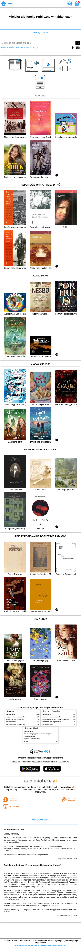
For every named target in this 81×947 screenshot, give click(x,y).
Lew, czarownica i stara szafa (15, 717)
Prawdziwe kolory (29, 736)
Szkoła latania (10, 714)
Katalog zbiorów (40, 32)
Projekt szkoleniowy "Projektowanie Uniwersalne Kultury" (32, 865)
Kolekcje (34, 47)
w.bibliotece (67, 787)
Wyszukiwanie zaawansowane (15, 47)
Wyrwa (26, 741)
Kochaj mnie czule (47, 724)
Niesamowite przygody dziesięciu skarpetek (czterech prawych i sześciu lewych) (49, 734)
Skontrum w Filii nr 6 (14, 829)
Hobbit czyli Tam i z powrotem (15, 719)
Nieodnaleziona (11, 722)
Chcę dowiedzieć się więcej (27, 945)
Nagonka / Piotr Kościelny (32, 739)
